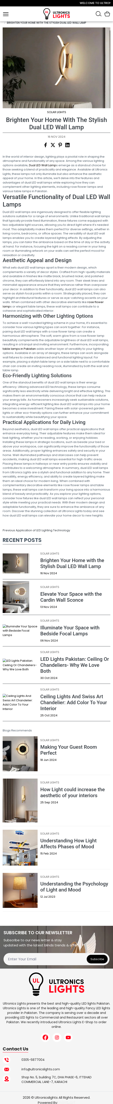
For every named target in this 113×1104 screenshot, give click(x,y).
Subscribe (97, 959)
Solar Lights (56, 112)
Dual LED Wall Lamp (42, 165)
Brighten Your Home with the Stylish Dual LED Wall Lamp (46, 23)
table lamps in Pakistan (19, 349)
